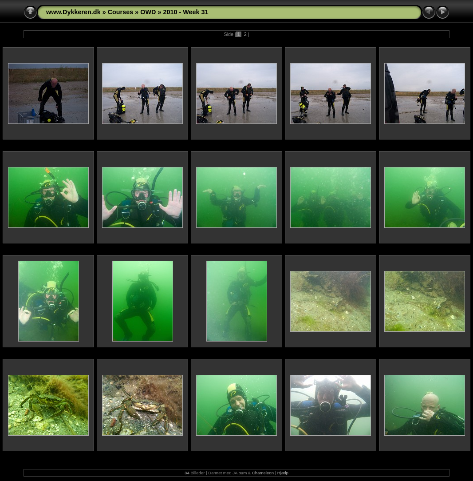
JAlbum (240, 472)
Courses (121, 12)
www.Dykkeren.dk (73, 12)
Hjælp (282, 472)
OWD (148, 12)
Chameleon (263, 472)
